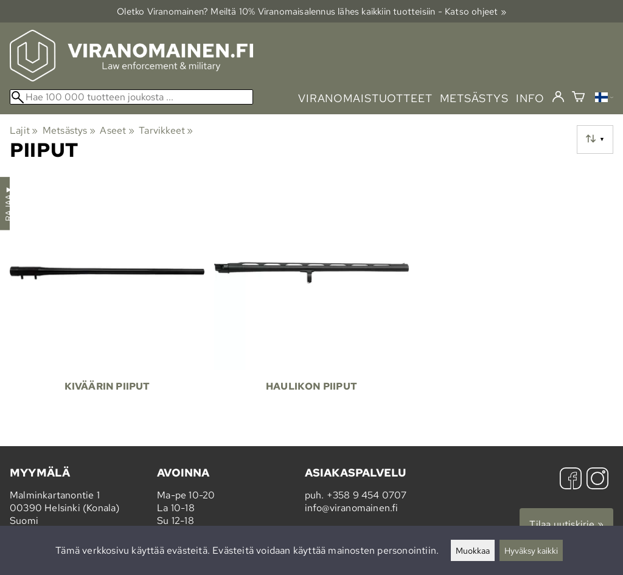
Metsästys (69, 130)
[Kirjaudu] (558, 97)
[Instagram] (597, 479)
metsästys (474, 98)
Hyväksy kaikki (531, 550)
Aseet (117, 130)
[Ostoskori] (578, 98)
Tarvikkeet (166, 130)
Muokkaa (473, 550)
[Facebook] (571, 479)
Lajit (24, 130)
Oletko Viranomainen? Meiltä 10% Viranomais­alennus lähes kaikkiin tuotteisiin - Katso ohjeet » (311, 11)
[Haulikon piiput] (311, 300)
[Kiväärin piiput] (107, 300)
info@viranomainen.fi (352, 507)
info (530, 98)
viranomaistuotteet (365, 98)
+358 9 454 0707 (367, 495)
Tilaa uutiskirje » (566, 524)
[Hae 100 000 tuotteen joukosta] (131, 97)
